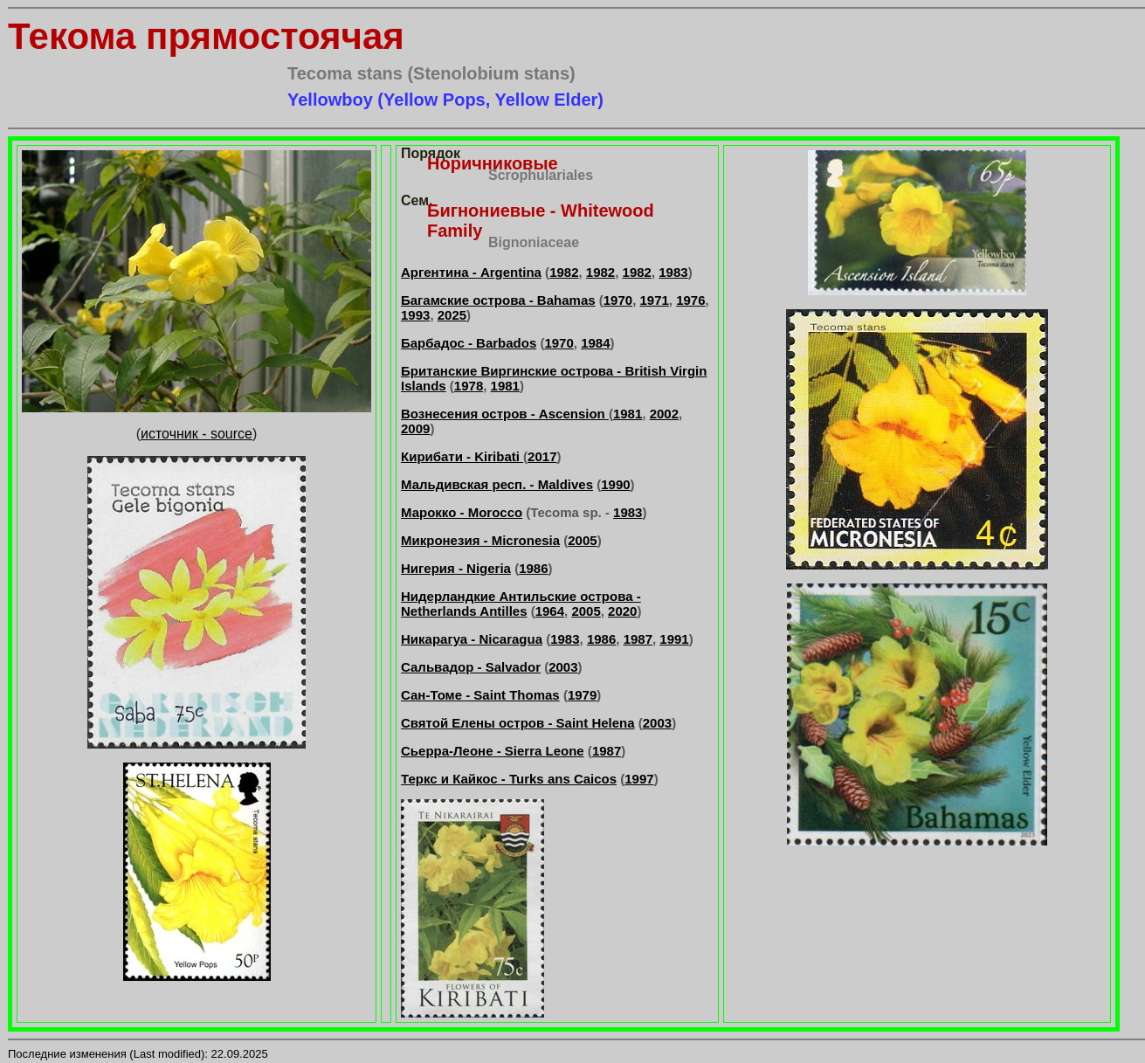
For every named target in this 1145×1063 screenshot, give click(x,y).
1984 (595, 342)
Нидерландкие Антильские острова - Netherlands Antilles (521, 603)
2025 (452, 314)
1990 (615, 484)
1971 (653, 300)
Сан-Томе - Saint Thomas (480, 694)
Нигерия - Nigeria (456, 568)
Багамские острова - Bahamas (498, 300)
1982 (563, 272)
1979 (582, 694)
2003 (562, 666)
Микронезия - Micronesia (480, 540)
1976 (690, 300)
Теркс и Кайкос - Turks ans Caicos (509, 778)
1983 (673, 272)
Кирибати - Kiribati (462, 456)
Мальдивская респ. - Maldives (497, 484)
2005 (582, 540)
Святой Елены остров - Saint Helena (518, 722)
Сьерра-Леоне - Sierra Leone (492, 750)
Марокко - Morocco (461, 512)
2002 (664, 413)
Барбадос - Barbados (468, 342)
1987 (638, 639)
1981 (505, 385)
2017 (542, 456)
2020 (622, 611)
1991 (673, 639)
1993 (415, 314)
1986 (533, 568)
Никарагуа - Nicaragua (471, 639)
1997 (638, 778)
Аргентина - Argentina (471, 272)
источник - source (196, 433)
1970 (618, 300)
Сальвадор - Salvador (471, 666)
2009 (415, 428)
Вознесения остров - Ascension (505, 413)
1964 (549, 611)
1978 (468, 385)
